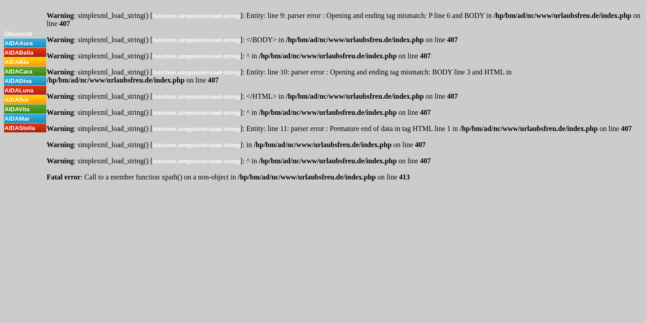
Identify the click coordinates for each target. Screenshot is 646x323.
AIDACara (18, 71)
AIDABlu (16, 62)
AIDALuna (18, 90)
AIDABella (18, 52)
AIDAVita (17, 109)
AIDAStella (19, 128)
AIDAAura (18, 43)
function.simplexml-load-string (196, 16)
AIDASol (16, 99)
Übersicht (18, 34)
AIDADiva (18, 81)
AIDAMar (17, 118)
